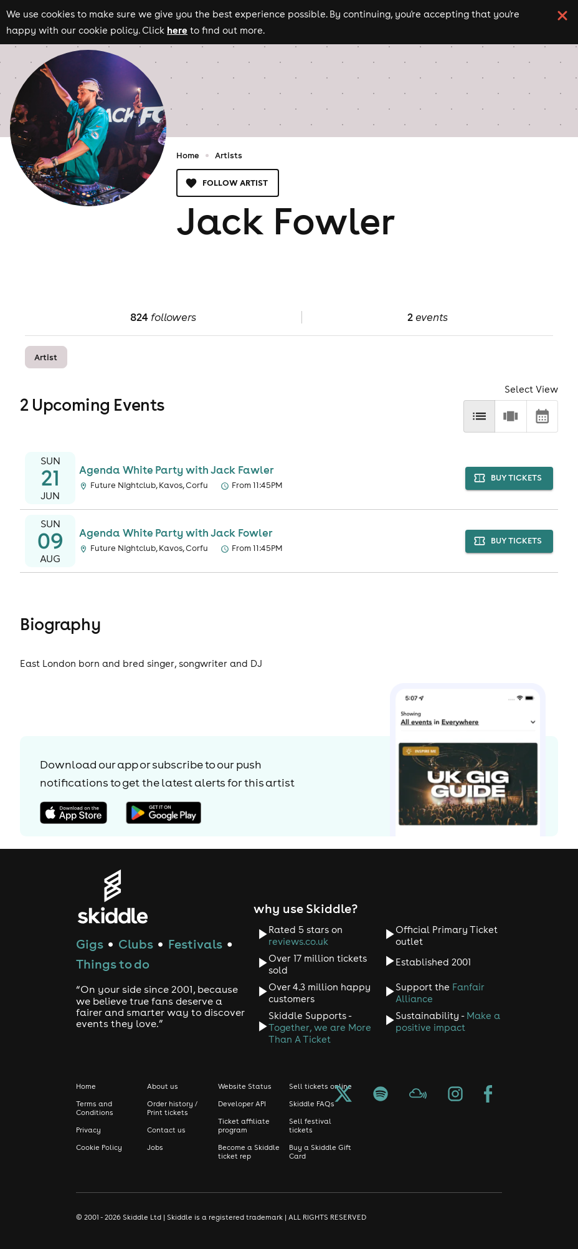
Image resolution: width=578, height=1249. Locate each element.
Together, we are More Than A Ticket (319, 1033)
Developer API (242, 1103)
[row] (510, 416)
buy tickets (509, 478)
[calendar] (542, 416)
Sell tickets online (320, 1086)
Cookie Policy (99, 1147)
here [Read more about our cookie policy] (177, 30)
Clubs (135, 944)
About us (162, 1086)
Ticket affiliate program (244, 1125)
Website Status (245, 1086)
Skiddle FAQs (311, 1103)
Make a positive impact (448, 1021)
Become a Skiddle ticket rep (249, 1151)
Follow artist (228, 183)
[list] (479, 416)
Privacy (88, 1130)
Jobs (155, 1147)
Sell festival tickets (310, 1125)
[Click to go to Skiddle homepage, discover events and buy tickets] (112, 896)
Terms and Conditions (94, 1108)
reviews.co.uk (298, 941)
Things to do (112, 964)
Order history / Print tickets (172, 1108)
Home (187, 155)
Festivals (195, 944)
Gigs (89, 944)
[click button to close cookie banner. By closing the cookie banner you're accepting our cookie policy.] (562, 15)
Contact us (166, 1130)
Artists (228, 155)
